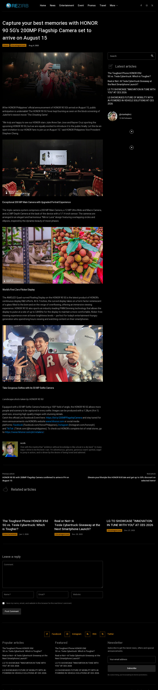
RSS (94, 631)
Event (5, 45)
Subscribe (131, 664)
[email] (132, 655)
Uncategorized (18, 45)
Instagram (63, 425)
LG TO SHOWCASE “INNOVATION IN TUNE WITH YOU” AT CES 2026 (131, 89)
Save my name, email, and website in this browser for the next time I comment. (39, 600)
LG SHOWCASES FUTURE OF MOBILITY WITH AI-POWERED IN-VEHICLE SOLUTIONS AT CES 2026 (129, 97)
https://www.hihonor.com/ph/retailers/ (24, 432)
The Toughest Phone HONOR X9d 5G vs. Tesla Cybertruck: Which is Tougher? (127, 74)
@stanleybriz (125, 108)
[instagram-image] (116, 126)
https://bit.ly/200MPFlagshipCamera (64, 417)
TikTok (10, 428)
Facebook (18, 425)
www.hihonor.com (55, 421)
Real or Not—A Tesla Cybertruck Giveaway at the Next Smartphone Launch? (129, 82)
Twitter (109, 631)
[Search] (152, 56)
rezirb (23, 443)
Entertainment (9, 532)
